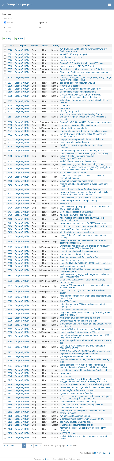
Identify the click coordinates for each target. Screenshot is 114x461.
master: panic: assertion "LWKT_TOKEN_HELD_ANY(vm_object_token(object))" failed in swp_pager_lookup (85, 77)
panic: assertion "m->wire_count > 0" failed (79, 332)
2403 (10, 236)
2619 (10, 63)
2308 (10, 321)
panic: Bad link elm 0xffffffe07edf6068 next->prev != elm (85, 263)
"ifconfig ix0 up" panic (70, 111)
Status (9, 22)
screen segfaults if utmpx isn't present (77, 390)
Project (22, 45)
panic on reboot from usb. (72, 407)
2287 (10, 347)
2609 (10, 77)
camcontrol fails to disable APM (74, 142)
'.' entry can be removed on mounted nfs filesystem (83, 226)
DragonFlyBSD (22, 50)
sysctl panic (65, 376)
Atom (99, 453)
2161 (10, 412)
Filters (8, 19)
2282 (10, 356)
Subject (86, 45)
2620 (10, 60)
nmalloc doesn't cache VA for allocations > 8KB (81, 189)
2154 (10, 419)
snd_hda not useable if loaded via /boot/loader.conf (83, 370)
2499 (10, 164)
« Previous (9, 445)
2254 (10, 366)
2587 (10, 89)
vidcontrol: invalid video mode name (76, 181)
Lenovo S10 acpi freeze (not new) (75, 229)
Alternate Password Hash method (75, 215)
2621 (10, 57)
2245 (10, 380)
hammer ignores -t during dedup (75, 254)
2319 (10, 309)
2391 (10, 247)
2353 (10, 275)
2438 (10, 203)
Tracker (34, 45)
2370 (10, 260)
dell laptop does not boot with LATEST (77, 83)
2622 (10, 54)
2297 (10, 329)
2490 (10, 185)
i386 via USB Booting (70, 86)
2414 (10, 229)
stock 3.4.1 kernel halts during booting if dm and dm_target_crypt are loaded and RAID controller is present (83, 116)
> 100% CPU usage (69, 433)
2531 (10, 142)
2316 (10, 313)
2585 (10, 96)
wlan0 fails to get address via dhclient (77, 232)
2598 (10, 86)
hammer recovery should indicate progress (79, 125)
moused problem (67, 60)
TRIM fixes (65, 203)
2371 (10, 257)
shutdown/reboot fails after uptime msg (78, 401)
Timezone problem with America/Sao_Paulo (80, 257)
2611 (10, 72)
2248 (10, 376)
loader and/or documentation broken (76, 425)
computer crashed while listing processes (79, 251)
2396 (10, 241)
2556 (10, 122)
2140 (10, 429)
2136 (10, 437)
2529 (10, 146)
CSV (104, 453)
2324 (10, 305)
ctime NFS (65, 105)
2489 (10, 189)
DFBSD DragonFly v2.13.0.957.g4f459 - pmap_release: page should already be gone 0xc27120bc (85, 352)
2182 (10, 393)
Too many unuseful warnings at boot (76, 422)
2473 (10, 193)
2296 (10, 332)
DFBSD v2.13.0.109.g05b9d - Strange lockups (81, 404)
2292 (10, 336)
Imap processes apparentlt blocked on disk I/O (81, 139)
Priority (55, 45)
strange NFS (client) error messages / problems (82, 329)
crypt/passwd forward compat (73, 309)
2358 (10, 270)
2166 (10, 404)
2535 (10, 139)
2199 (10, 390)
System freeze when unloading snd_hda (78, 321)
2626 (10, 50)
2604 (10, 83)
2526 (10, 150)
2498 (10, 168)
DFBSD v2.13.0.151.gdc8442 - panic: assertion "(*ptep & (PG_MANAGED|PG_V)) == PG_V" (85, 397)
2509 (10, 161)
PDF (110, 453)
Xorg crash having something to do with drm (80, 318)
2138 (10, 433)
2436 (10, 208)
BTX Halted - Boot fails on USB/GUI (76, 212)
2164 (10, 407)
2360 (10, 266)
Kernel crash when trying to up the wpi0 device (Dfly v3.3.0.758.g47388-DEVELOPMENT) (84, 193)
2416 (10, 226)
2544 (10, 135)
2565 (10, 111)
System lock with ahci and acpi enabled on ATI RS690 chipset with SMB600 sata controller (85, 247)
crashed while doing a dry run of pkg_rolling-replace (84, 131)
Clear (20, 38)
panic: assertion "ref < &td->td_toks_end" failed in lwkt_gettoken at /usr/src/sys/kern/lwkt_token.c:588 (83, 366)
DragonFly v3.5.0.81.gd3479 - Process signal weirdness (85, 122)
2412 (10, 232)
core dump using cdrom (71, 57)
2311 (10, 318)
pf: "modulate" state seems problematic (78, 92)
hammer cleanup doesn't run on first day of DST (82, 150)
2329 (10, 301)
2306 (10, 325)
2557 (10, 117)
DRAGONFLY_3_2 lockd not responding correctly (83, 164)
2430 (10, 215)
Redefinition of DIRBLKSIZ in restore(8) (78, 161)
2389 (10, 251)
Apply (8, 38)
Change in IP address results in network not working (84, 72)
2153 (10, 422)
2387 (10, 254)
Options (9, 32)
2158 (10, 416)
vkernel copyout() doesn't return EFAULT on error (82, 419)
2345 (10, 291)
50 (70, 445)
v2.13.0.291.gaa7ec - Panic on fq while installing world (85, 384)
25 (67, 445)
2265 (10, 360)
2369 (10, 263)
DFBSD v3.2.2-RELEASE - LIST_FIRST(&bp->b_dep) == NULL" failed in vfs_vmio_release (85, 168)
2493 (10, 181)
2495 (10, 177)
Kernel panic (66, 373)
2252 (10, 370)
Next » (38, 445)
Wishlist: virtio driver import (72, 266)
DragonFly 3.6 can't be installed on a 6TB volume (82, 63)
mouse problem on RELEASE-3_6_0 (77, 66)
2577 (10, 101)
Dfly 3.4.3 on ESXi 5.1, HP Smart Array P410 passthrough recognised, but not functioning (80, 96)
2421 (10, 223)
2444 (10, 200)
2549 (10, 128)
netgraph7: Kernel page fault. (73, 128)
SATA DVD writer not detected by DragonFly (80, 89)
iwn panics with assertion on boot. (75, 416)
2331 (10, 297)
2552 (10, 125)
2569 (10, 105)
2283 (10, 352)
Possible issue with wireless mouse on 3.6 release (83, 69)
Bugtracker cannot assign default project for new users (85, 387)
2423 (10, 219)
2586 (10, 92)
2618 (10, 66)
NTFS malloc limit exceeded (73, 172)
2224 (10, 384)
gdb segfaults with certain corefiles (76, 356)
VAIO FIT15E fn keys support (73, 54)
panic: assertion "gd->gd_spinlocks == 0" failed (81, 197)
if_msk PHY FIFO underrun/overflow (76, 393)
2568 (10, 108)
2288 (10, 341)
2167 (10, 401)
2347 (10, 286)
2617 (10, 69)
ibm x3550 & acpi (68, 301)
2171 (10, 397)
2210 (10, 387)
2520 (10, 156)
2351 (10, 281)
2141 (10, 425)
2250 (10, 373)
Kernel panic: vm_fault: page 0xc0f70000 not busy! (83, 223)
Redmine (48, 459)
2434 (10, 212)
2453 (10, 197)
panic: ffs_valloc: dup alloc (72, 260)
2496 (10, 172)
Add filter (7, 27)
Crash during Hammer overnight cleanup (78, 200)
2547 (10, 131)
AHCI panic (65, 108)
